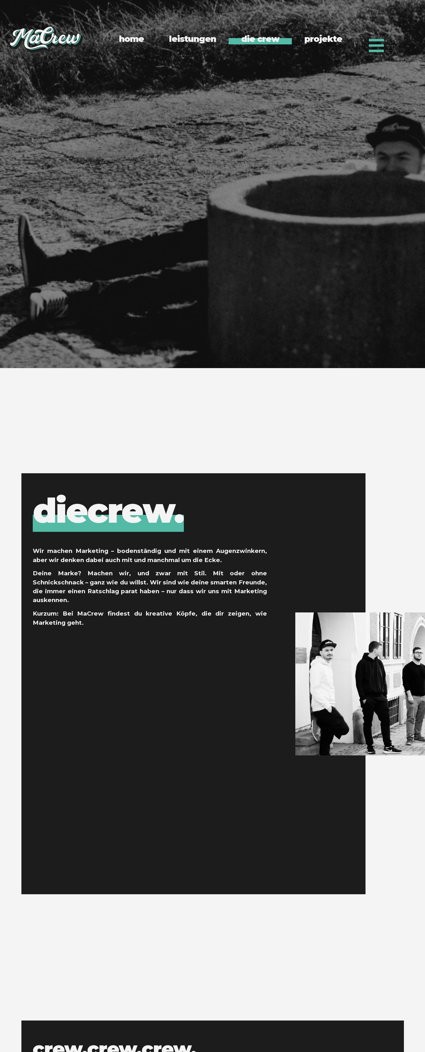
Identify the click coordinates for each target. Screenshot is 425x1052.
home (131, 39)
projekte (323, 39)
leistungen (192, 39)
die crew (260, 39)
